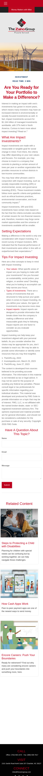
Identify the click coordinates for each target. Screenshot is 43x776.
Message (6, 466)
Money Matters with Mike (21, 10)
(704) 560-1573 (16, 755)
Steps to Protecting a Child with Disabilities (18, 545)
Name (4, 438)
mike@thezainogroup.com (21, 772)
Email (4, 452)
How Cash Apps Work (15, 603)
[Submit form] (7, 485)
